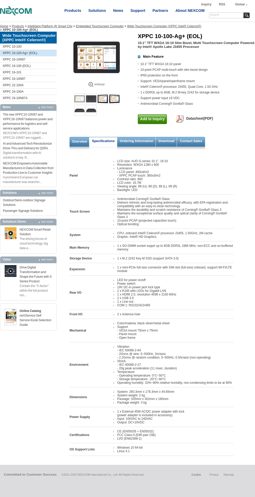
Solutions (97, 10)
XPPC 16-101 (12, 72)
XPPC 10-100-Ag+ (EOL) (20, 53)
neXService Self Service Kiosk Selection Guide (35, 320)
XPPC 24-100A (13, 91)
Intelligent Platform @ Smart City (50, 26)
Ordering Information (136, 141)
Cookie (196, 474)
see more (47, 107)
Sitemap (228, 474)
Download (166, 141)
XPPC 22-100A (13, 85)
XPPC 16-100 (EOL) (17, 66)
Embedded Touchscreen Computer (100, 26)
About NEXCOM (190, 10)
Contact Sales (191, 141)
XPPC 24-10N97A (15, 98)
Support (138, 10)
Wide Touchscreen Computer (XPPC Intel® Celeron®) (164, 26)
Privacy (214, 474)
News (118, 10)
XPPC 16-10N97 (14, 79)
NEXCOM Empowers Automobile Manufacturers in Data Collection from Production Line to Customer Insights (28, 168)
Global (240, 4)
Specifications (103, 141)
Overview (79, 141)
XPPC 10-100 (12, 46)
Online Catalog (30, 311)
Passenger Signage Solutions (23, 211)
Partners (160, 10)
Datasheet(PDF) (199, 118)
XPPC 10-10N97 (14, 59)
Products (72, 10)
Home (4, 26)
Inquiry (206, 4)
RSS (222, 4)
